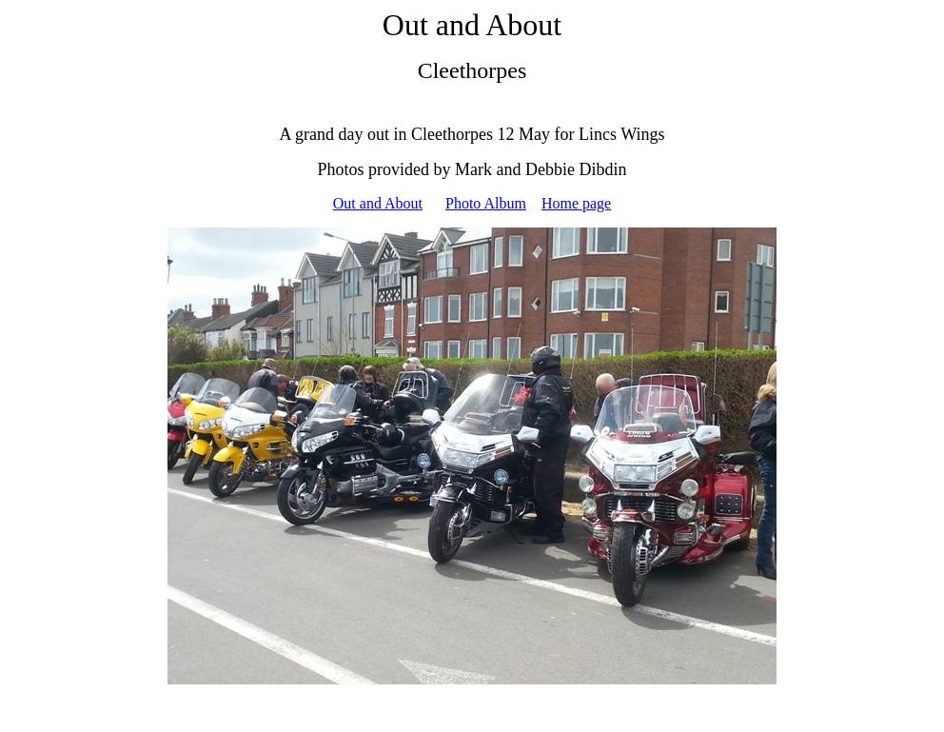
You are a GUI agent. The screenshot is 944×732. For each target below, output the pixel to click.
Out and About (378, 203)
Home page (576, 203)
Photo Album (485, 203)
